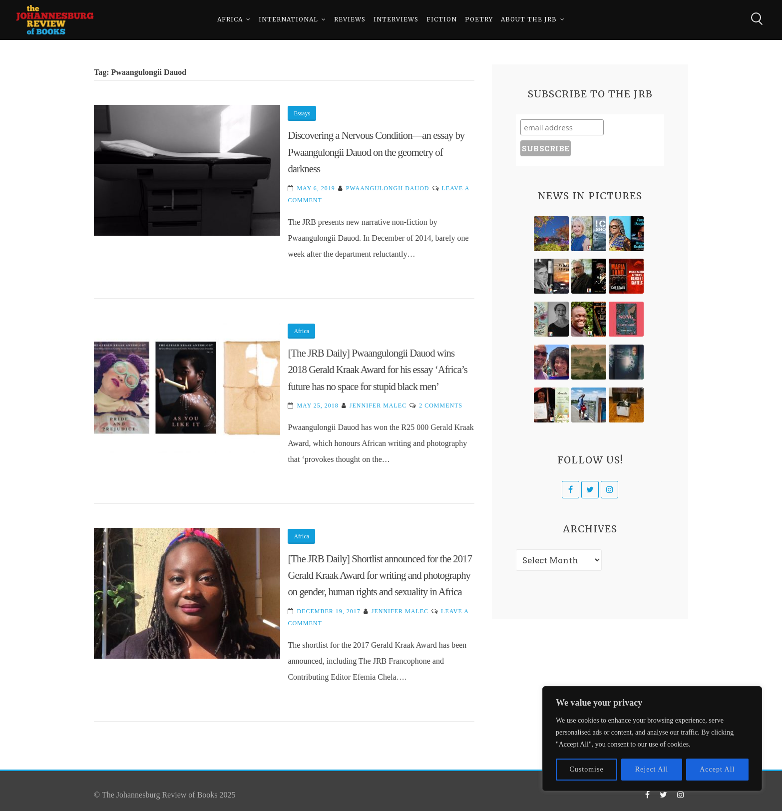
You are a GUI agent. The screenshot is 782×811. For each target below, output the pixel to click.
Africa (230, 19)
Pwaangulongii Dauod (387, 188)
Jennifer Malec (378, 405)
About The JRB (529, 19)
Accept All (717, 769)
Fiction (441, 19)
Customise (587, 769)
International (288, 19)
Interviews (396, 19)
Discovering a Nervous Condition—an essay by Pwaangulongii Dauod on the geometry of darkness (376, 151)
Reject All (651, 769)
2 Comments (440, 405)
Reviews (350, 19)
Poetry (479, 19)
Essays (302, 113)
